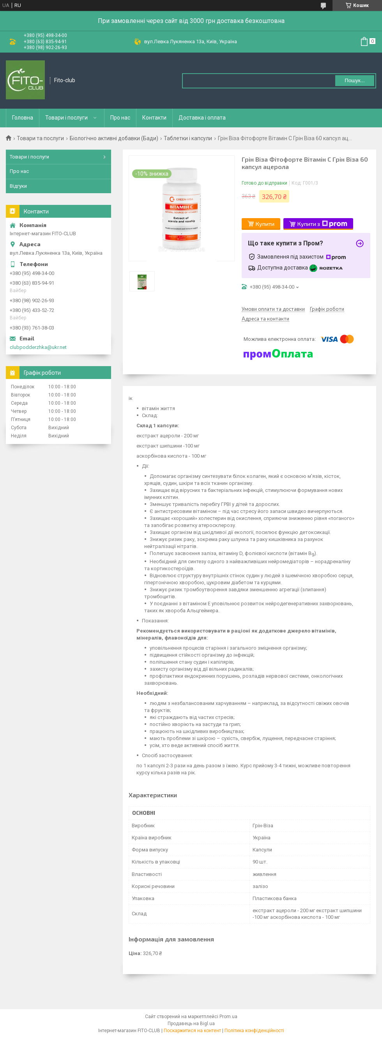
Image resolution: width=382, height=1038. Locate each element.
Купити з (322, 223)
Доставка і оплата (202, 118)
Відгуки (18, 186)
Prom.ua (228, 1016)
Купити (265, 223)
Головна (22, 118)
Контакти (154, 118)
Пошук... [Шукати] (354, 80)
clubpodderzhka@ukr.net (38, 347)
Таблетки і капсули (188, 138)
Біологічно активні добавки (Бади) (114, 138)
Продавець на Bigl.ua (191, 1023)
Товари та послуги (40, 138)
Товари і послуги (66, 118)
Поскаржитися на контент (192, 1030)
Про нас (120, 118)
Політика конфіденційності (254, 1030)
